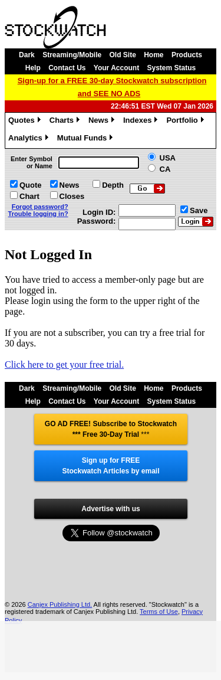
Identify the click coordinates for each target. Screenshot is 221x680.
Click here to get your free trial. (64, 364)
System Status (171, 68)
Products (186, 55)
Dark (27, 55)
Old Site (123, 55)
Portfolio (186, 121)
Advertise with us (110, 509)
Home (153, 55)
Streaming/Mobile (71, 55)
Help (33, 68)
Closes (72, 196)
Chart (29, 196)
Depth (113, 185)
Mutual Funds (86, 139)
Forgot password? (40, 206)
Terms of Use (159, 611)
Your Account (116, 68)
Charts (66, 121)
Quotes (26, 121)
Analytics (29, 139)
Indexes (141, 121)
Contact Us (66, 68)
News (102, 121)
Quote (30, 185)
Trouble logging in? (38, 213)
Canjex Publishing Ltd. (60, 604)
